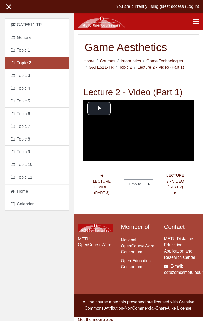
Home (89, 61)
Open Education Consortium (136, 264)
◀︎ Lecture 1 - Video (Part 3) (102, 184)
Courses (107, 61)
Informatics (131, 61)
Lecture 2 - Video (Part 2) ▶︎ (175, 184)
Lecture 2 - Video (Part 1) (160, 67)
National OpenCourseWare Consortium (137, 246)
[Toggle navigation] (196, 22)
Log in (192, 6)
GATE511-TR (101, 67)
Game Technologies (164, 61)
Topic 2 (125, 67)
